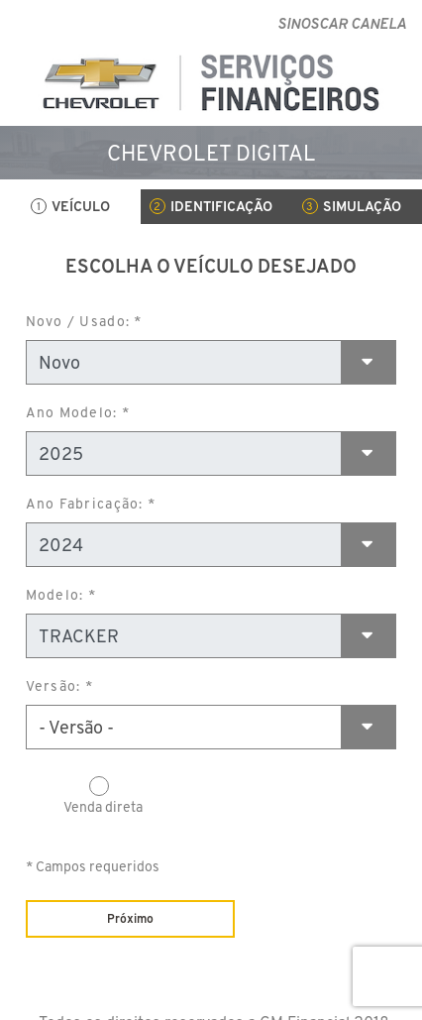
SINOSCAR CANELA (341, 23)
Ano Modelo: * (78, 412)
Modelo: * (61, 595)
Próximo (130, 918)
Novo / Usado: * (84, 321)
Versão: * (59, 686)
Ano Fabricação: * (91, 503)
